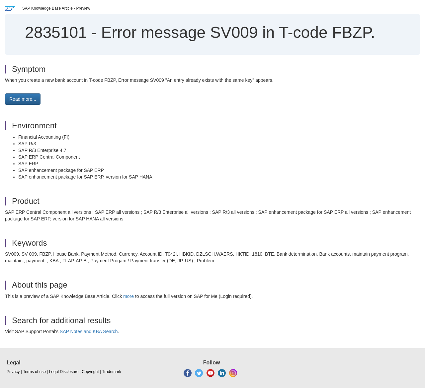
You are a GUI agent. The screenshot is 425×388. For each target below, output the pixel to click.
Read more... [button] (22, 99)
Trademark (111, 371)
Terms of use (34, 371)
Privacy (13, 371)
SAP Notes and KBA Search (89, 331)
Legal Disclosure (64, 371)
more (128, 296)
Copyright (90, 371)
